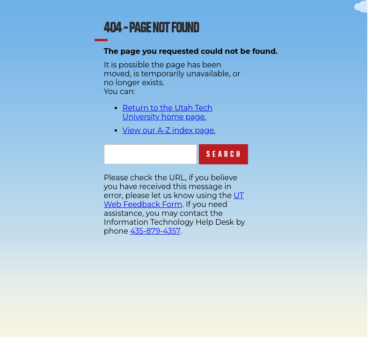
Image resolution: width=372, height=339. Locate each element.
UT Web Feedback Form (174, 200)
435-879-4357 (155, 231)
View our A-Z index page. (169, 130)
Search (224, 154)
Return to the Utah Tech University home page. (167, 112)
